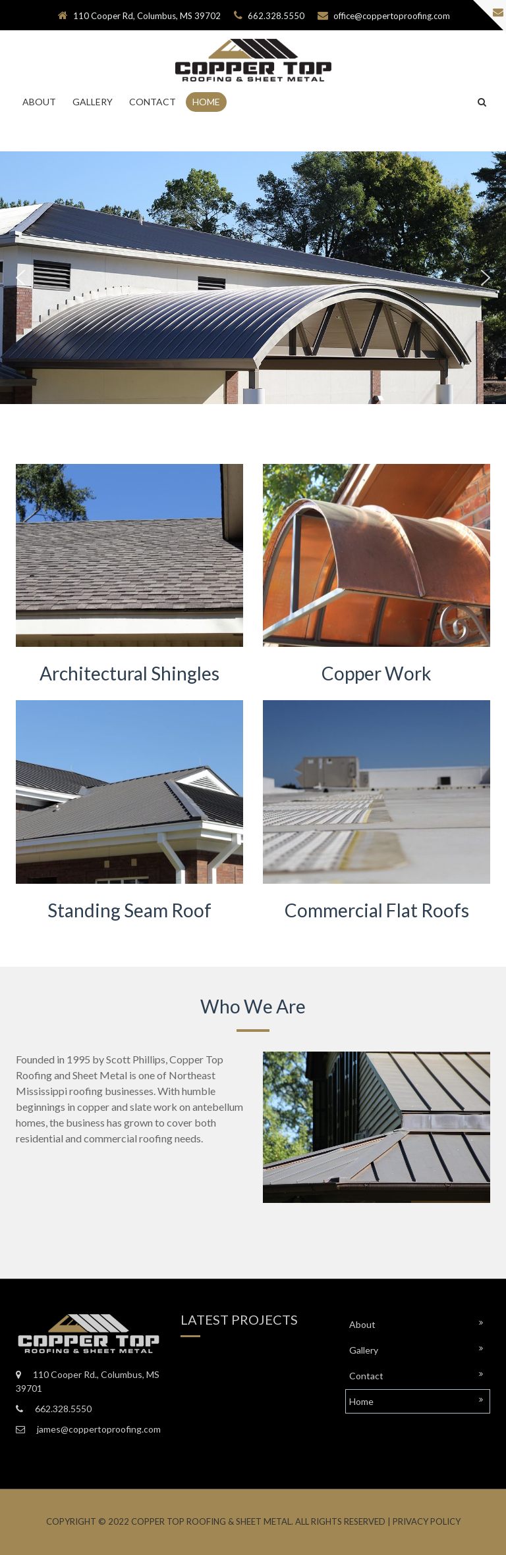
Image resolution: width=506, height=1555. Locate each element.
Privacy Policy (427, 1521)
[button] (20, 277)
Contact (152, 101)
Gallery (92, 101)
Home (206, 101)
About (39, 101)
